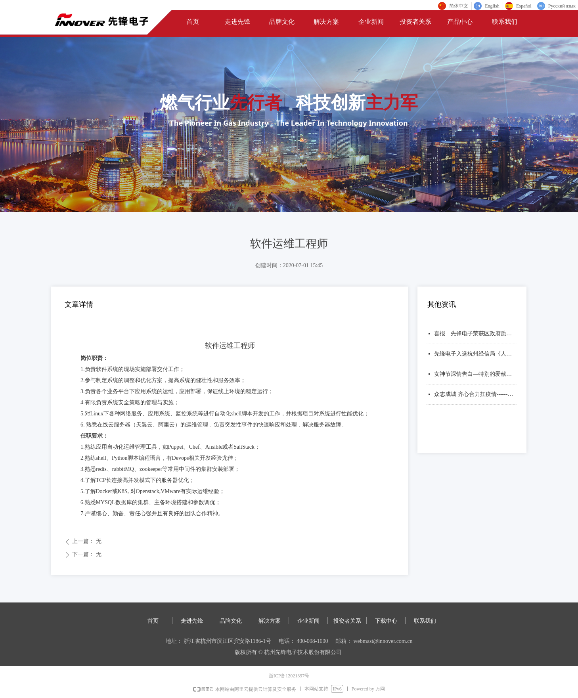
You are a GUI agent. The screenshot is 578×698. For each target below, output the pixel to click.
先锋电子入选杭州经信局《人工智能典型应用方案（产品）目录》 (475, 354)
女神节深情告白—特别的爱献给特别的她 (475, 374)
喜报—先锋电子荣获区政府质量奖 (475, 334)
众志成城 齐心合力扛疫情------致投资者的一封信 (475, 394)
